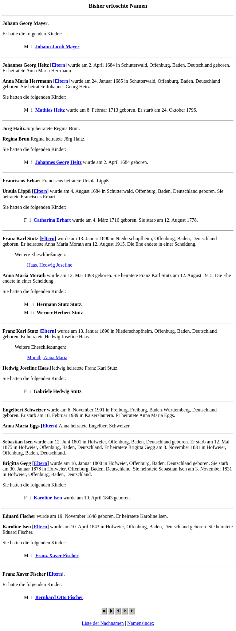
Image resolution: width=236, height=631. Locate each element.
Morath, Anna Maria (47, 357)
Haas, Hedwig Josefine (49, 265)
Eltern (58, 65)
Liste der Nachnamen (103, 623)
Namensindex (140, 623)
